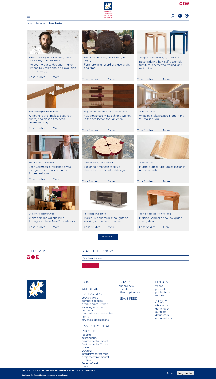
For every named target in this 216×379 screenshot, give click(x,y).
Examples (40, 23)
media (85, 366)
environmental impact (95, 341)
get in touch (162, 308)
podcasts (160, 289)
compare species (92, 300)
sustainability (89, 337)
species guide (90, 297)
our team (160, 311)
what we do (162, 305)
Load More (108, 236)
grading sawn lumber (95, 304)
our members (163, 318)
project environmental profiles (95, 358)
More (56, 77)
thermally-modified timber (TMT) (98, 315)
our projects (126, 286)
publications (162, 292)
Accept (171, 374)
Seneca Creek (90, 363)
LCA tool (87, 350)
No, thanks (185, 373)
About (161, 301)
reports (159, 295)
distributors (162, 315)
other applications (129, 292)
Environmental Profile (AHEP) (95, 345)
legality (86, 334)
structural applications (95, 319)
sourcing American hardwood (93, 308)
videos (159, 286)
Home (30, 23)
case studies (126, 289)
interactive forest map (95, 353)
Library (162, 282)
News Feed (128, 298)
